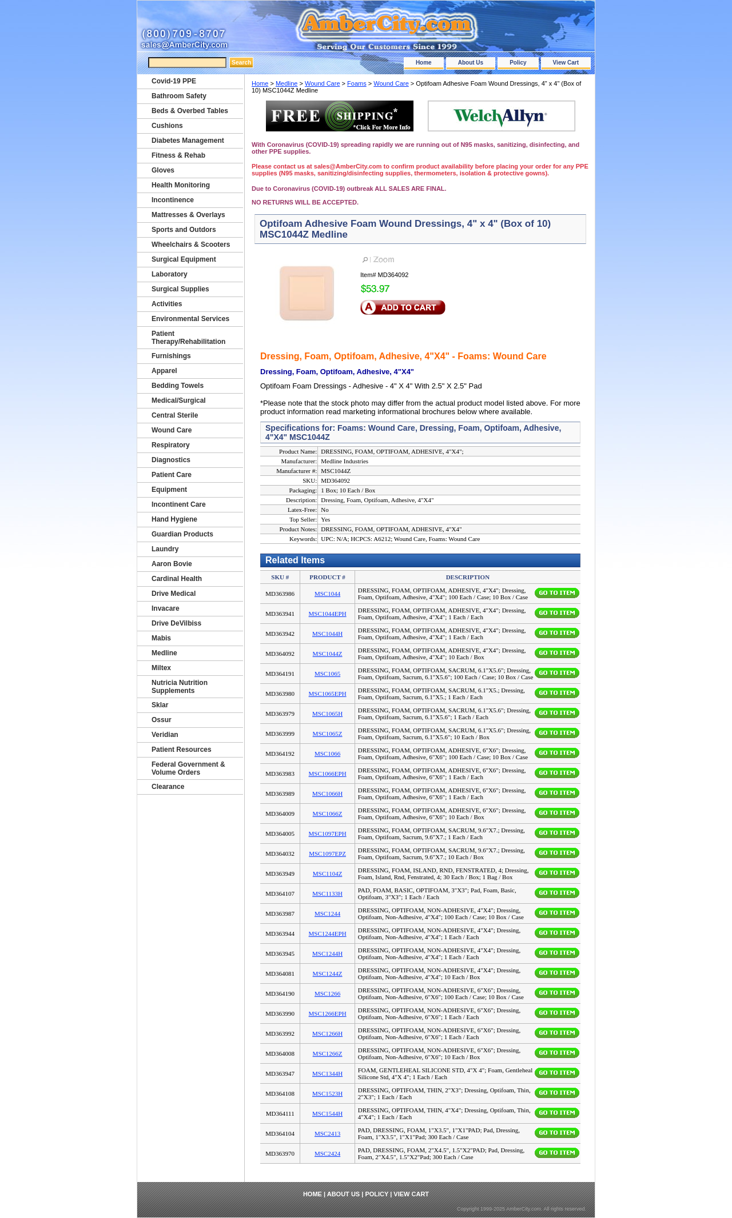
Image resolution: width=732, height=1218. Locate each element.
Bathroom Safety (179, 96)
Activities (167, 304)
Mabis (161, 638)
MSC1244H (327, 953)
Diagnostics (171, 460)
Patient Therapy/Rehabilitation (188, 338)
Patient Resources (182, 750)
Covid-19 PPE (174, 81)
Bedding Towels (178, 386)
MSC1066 (327, 753)
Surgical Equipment (184, 259)
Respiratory (171, 445)
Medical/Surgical (179, 400)
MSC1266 (327, 993)
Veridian (165, 735)
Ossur (162, 720)
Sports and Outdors (184, 230)
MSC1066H (327, 793)
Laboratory (170, 274)
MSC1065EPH (328, 693)
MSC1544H (327, 1113)
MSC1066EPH (328, 773)
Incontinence (173, 200)
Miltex (161, 668)
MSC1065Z (328, 733)
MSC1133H (327, 893)
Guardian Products (182, 534)
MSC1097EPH (328, 833)
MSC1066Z (328, 813)
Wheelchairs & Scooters (191, 245)
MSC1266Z (328, 1053)
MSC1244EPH (328, 933)
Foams (357, 83)
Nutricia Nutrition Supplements (180, 687)
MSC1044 (327, 593)
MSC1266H (327, 1033)
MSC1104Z (328, 873)
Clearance (168, 787)
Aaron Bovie (172, 564)
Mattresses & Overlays (188, 215)
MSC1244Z (328, 973)
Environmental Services (190, 319)
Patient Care (172, 475)
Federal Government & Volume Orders (188, 768)
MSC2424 (327, 1153)
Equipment (169, 490)
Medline (287, 83)
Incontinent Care (179, 504)
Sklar (160, 705)
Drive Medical (174, 594)
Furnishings (171, 356)
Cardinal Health (177, 579)
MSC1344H (327, 1073)
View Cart (566, 62)
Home (424, 62)
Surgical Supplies (180, 289)
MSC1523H (327, 1093)
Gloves (163, 170)
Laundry (165, 549)
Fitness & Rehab (178, 155)
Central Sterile (175, 415)
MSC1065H (327, 713)
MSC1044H (327, 633)
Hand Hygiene (174, 519)
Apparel (164, 371)
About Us (470, 62)
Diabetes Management (188, 141)
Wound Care (322, 83)
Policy (518, 62)
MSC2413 (327, 1133)
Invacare (166, 608)
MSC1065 (327, 673)
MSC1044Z (328, 653)
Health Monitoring (181, 185)
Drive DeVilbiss (176, 623)
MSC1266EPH (328, 1013)
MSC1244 (327, 913)
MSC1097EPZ (327, 853)
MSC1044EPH (328, 613)
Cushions (167, 126)
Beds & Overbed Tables (190, 111)
